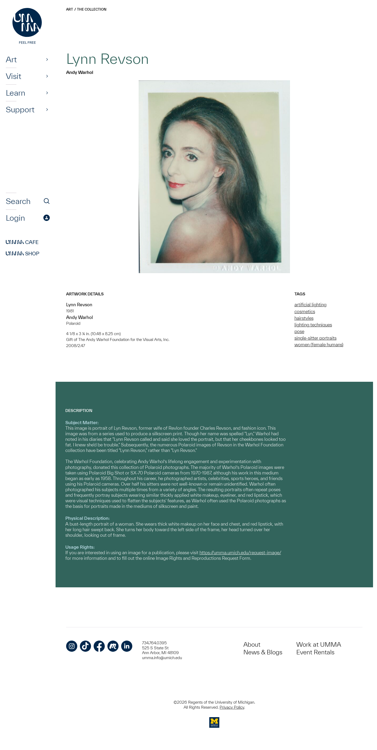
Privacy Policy (232, 707)
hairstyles (304, 318)
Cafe (22, 242)
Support (20, 109)
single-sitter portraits (315, 337)
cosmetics (304, 311)
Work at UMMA (318, 644)
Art (11, 59)
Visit (13, 76)
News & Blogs (262, 652)
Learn (15, 92)
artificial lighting (310, 304)
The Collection (91, 9)
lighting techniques (313, 324)
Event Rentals (315, 652)
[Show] (47, 59)
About (251, 644)
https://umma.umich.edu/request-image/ (240, 552)
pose (299, 331)
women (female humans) (318, 344)
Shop (22, 253)
